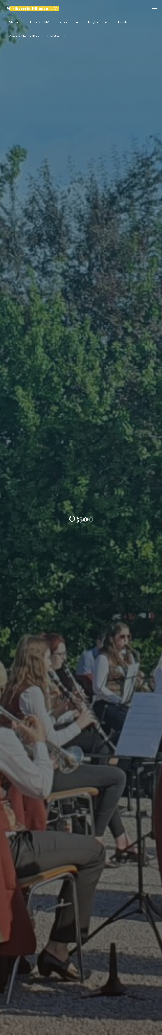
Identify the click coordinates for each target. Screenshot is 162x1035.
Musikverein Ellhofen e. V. (32, 8)
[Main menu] (153, 8)
